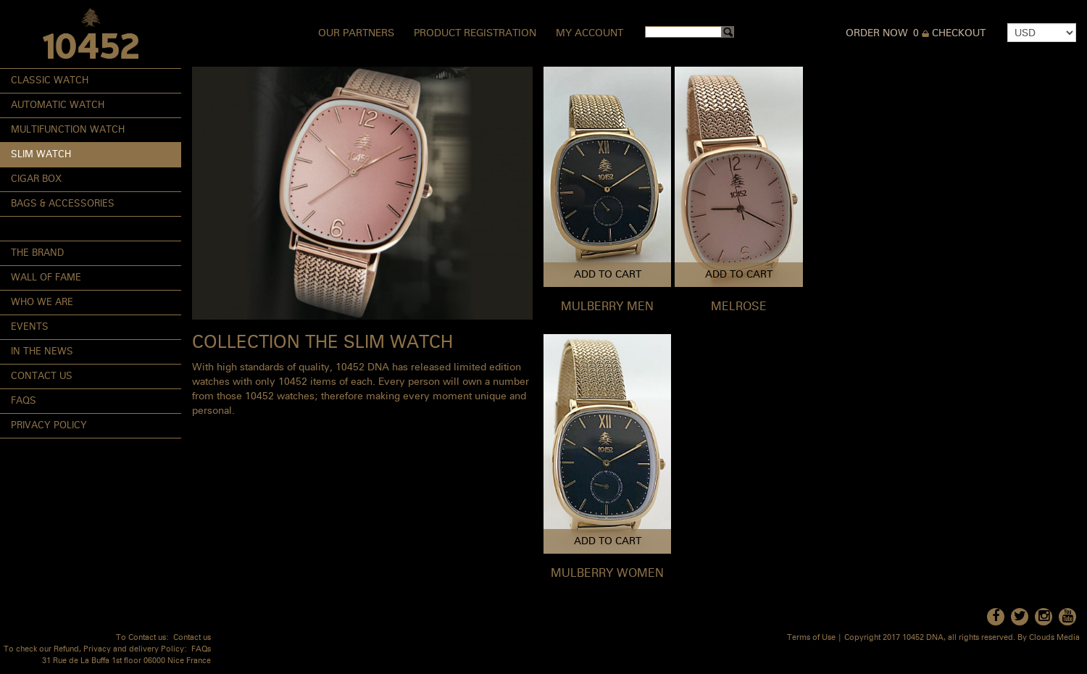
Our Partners (356, 33)
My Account (589, 33)
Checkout (959, 33)
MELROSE (739, 307)
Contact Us (41, 376)
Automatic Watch (57, 105)
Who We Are (42, 302)
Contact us (192, 638)
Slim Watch (41, 154)
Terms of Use (811, 638)
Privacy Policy (49, 425)
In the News (42, 352)
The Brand (37, 253)
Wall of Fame (46, 278)
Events (30, 327)
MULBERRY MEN (607, 307)
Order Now (877, 33)
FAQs (23, 401)
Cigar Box (36, 179)
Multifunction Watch (68, 130)
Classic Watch (49, 81)
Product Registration (475, 33)
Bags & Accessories (62, 204)
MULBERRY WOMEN (607, 574)
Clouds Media (1054, 638)
